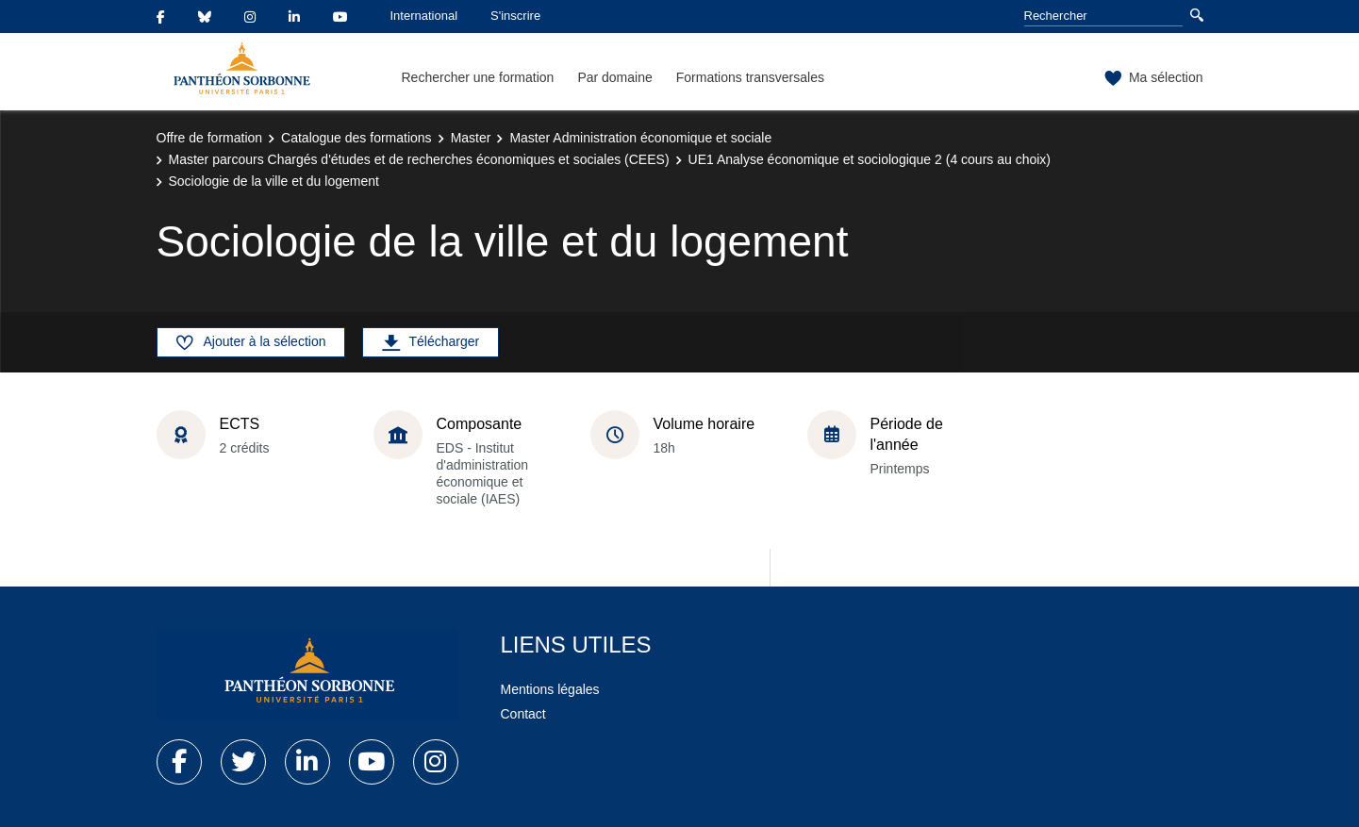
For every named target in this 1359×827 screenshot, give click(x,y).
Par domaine (614, 77)
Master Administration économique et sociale (640, 137)
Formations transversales (750, 77)
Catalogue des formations (356, 137)
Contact (523, 713)
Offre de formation (210, 137)
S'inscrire (515, 15)
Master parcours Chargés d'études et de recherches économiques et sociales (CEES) (419, 159)
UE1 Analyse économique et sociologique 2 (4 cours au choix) (869, 159)
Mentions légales (550, 689)
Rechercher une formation (478, 77)
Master (471, 137)
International (424, 15)
